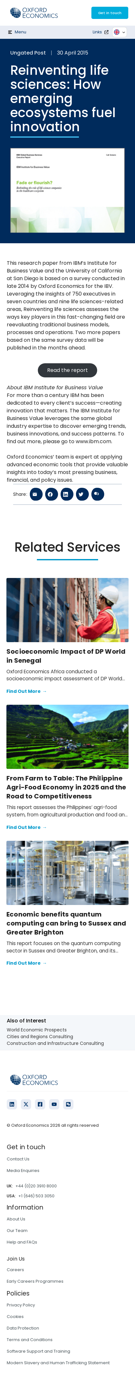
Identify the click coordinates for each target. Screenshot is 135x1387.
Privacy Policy (21, 1305)
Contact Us (18, 1159)
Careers (15, 1269)
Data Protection (23, 1328)
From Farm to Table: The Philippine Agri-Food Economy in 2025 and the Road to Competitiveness (66, 787)
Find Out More (26, 691)
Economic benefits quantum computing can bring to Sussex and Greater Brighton (66, 923)
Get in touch (110, 12)
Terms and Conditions (30, 1339)
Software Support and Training (38, 1351)
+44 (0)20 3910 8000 (36, 1186)
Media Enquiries (23, 1170)
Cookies (15, 1316)
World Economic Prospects (37, 1030)
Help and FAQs (22, 1242)
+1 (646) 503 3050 (36, 1196)
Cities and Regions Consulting (40, 1036)
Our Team (17, 1230)
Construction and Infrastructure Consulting (55, 1043)
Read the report (67, 370)
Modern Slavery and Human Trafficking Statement (58, 1362)
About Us (16, 1219)
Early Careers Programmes (35, 1281)
